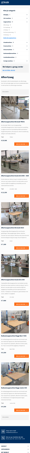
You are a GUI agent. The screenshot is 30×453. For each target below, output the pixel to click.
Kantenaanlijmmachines (10, 53)
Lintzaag (6, 30)
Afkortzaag (7, 25)
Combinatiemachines (10, 57)
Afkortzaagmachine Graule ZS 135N (12, 280)
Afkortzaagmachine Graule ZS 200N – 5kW (15, 176)
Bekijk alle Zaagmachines (9, 38)
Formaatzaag (7, 27)
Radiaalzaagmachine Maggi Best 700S (13, 336)
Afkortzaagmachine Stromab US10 (12, 228)
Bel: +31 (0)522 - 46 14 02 (9, 70)
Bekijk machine (20, 144)
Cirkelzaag (7, 34)
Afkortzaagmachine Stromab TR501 (13, 122)
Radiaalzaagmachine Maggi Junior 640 (14, 388)
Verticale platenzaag (9, 32)
